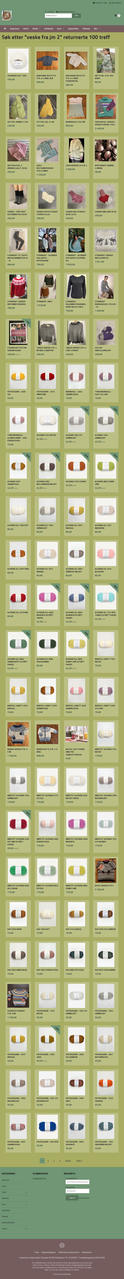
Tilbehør (86, 29)
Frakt (37, 1252)
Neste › (68, 1161)
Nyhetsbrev (87, 1252)
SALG (25, 29)
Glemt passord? (83, 1198)
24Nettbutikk (66, 1274)
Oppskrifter (73, 29)
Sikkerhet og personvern (68, 1252)
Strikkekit (48, 29)
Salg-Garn (14, 29)
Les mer (52, 1270)
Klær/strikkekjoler (8, 1223)
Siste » (79, 1161)
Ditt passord (70, 1187)
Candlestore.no (39, 1179)
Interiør (4, 1229)
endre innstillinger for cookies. (68, 1270)
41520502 (49, 12)
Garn (59, 29)
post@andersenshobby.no (65, 12)
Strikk (35, 29)
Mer (95, 29)
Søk (76, 16)
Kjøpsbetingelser (48, 1252)
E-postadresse (71, 1178)
